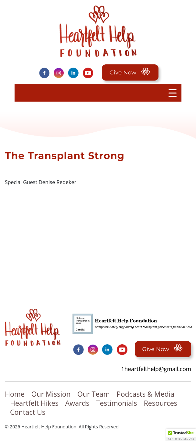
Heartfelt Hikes (34, 403)
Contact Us (27, 412)
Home (15, 394)
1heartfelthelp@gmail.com (156, 369)
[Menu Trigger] (172, 93)
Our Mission (51, 394)
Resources (161, 403)
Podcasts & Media (145, 394)
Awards (77, 403)
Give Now (130, 72)
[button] (181, 435)
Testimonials (116, 403)
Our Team (93, 394)
